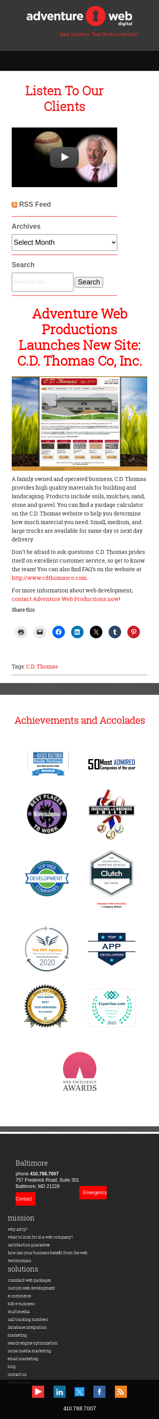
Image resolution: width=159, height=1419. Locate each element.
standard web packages (29, 1280)
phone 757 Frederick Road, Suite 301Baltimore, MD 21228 (47, 1174)
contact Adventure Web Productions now (65, 599)
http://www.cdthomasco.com (49, 577)
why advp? (18, 1229)
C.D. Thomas (42, 666)
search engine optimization (32, 1343)
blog (11, 1366)
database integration (27, 1327)
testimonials (19, 1260)
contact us (17, 1374)
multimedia (19, 1311)
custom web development (31, 1288)
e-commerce (19, 1296)
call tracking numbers (28, 1319)
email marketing (22, 1358)
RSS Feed (35, 204)
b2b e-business (21, 1303)
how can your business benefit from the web (48, 1252)
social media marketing (29, 1350)
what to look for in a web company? (40, 1237)
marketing (17, 1335)
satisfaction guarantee (29, 1245)
